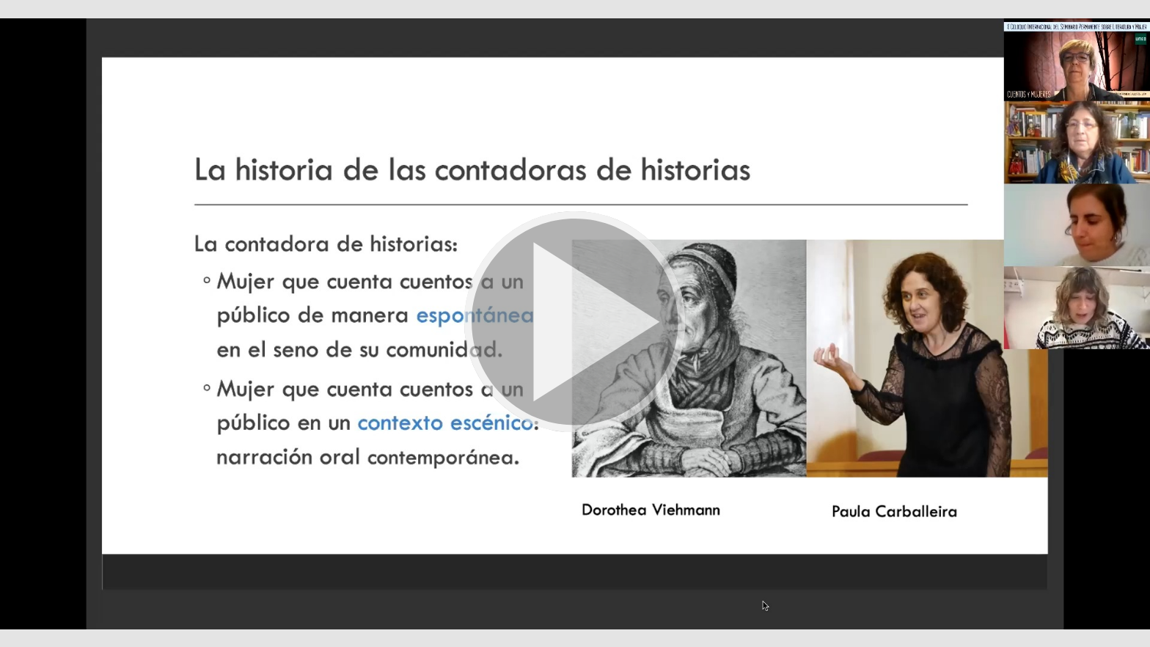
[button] (575, 323)
